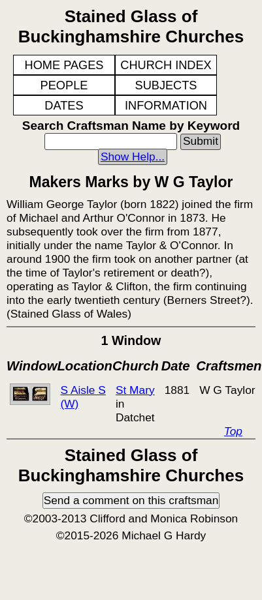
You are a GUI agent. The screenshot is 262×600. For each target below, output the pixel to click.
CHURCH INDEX (165, 65)
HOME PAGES (64, 65)
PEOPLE (64, 85)
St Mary (135, 390)
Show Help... (133, 156)
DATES (63, 105)
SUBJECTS (166, 85)
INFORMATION (166, 105)
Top (233, 431)
